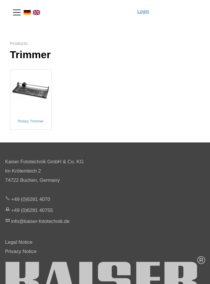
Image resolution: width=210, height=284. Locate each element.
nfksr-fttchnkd (40, 221)
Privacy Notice (21, 251)
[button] (16, 12)
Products (18, 43)
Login (143, 11)
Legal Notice (19, 242)
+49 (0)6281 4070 (30, 199)
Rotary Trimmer (31, 121)
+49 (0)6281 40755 (32, 210)
